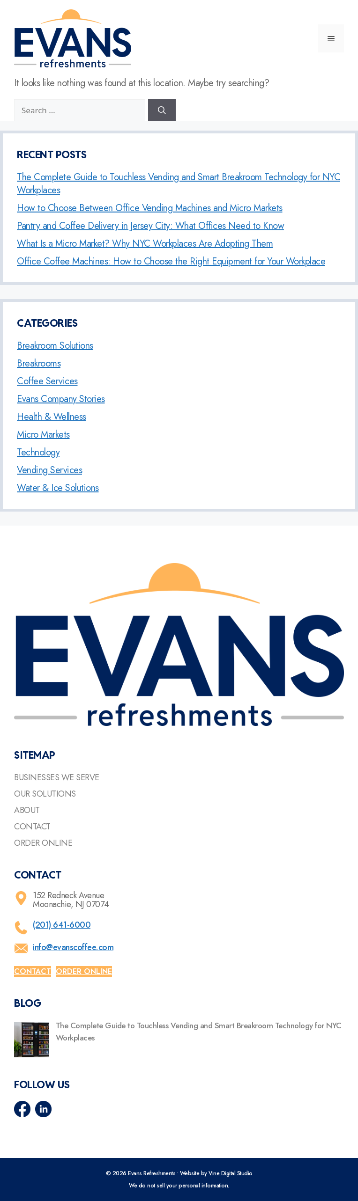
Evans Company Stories (61, 399)
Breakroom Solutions (55, 345)
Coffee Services (47, 381)
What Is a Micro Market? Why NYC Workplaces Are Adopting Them (145, 243)
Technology (38, 452)
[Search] (162, 110)
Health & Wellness (51, 417)
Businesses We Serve (56, 777)
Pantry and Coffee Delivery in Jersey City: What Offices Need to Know (150, 226)
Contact (32, 826)
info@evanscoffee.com (73, 947)
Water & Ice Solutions (58, 488)
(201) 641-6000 (61, 925)
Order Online (43, 843)
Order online (84, 971)
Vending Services (49, 470)
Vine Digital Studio (231, 1173)
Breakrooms (38, 363)
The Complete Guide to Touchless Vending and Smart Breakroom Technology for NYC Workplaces (178, 183)
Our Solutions (45, 794)
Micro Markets (43, 434)
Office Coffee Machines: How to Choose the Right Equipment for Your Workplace (171, 261)
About (27, 810)
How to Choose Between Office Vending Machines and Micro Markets (150, 208)
